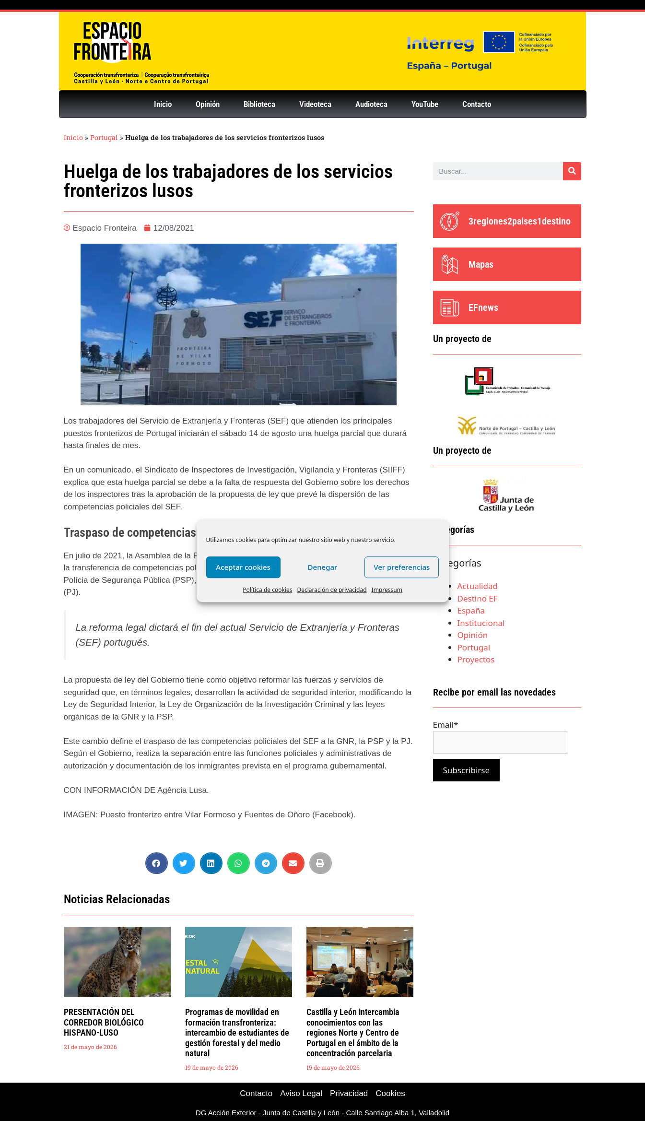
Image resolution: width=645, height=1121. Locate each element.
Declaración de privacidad (331, 590)
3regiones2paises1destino (520, 221)
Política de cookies (267, 590)
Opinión (208, 104)
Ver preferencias (402, 567)
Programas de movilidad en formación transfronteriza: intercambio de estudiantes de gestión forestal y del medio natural (237, 1032)
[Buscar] (572, 171)
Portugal (104, 137)
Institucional (481, 622)
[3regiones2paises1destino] (449, 221)
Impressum (387, 590)
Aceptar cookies (243, 567)
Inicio (163, 104)
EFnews (483, 307)
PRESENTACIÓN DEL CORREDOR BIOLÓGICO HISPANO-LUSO (104, 1022)
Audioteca (371, 104)
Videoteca (315, 104)
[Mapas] (449, 264)
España (471, 610)
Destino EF (477, 598)
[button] (156, 863)
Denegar (323, 567)
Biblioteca (259, 104)
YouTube (424, 104)
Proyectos (476, 659)
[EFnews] (449, 307)
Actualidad (477, 585)
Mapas (481, 264)
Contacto (476, 104)
